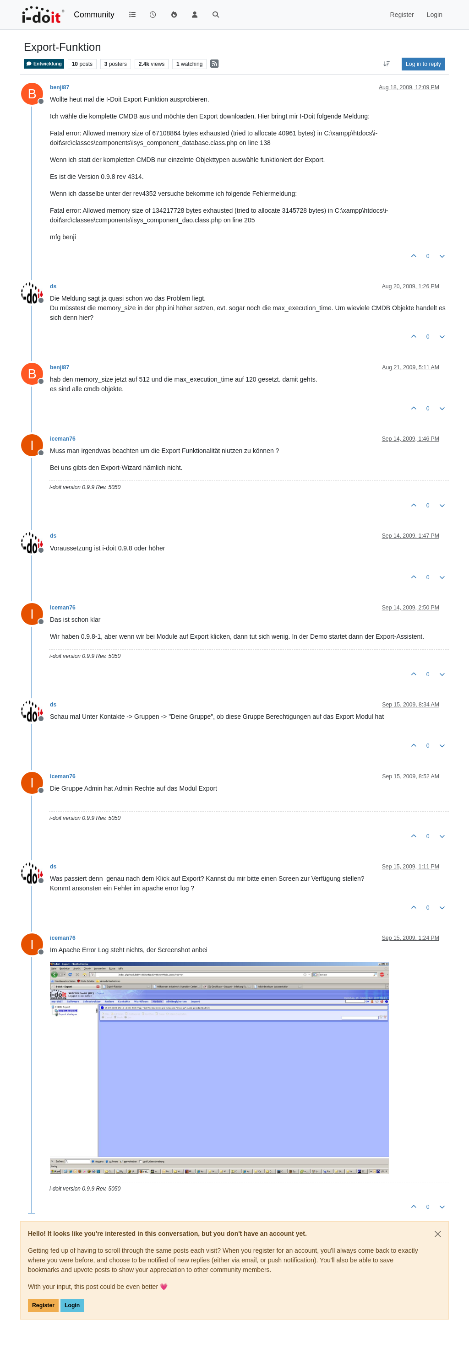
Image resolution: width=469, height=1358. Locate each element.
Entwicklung (44, 64)
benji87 (59, 87)
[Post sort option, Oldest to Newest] (386, 64)
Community (94, 14)
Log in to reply (423, 64)
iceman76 (63, 439)
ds (53, 286)
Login (72, 1305)
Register (43, 1305)
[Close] (437, 1234)
